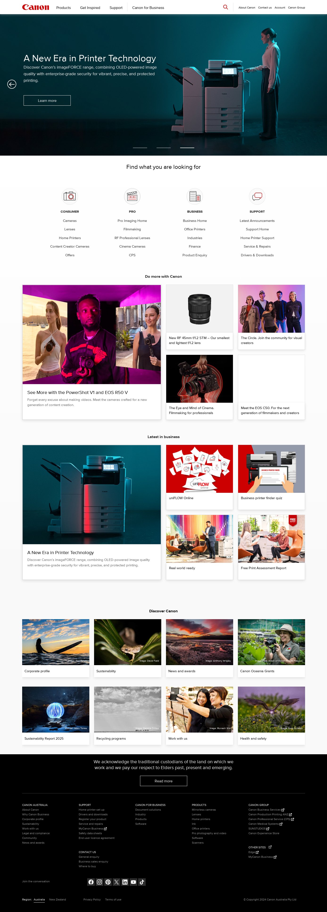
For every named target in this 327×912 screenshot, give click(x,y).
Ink (194, 824)
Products (63, 7)
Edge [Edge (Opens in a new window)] (253, 852)
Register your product (92, 819)
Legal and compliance (36, 833)
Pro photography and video (209, 833)
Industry (140, 814)
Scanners (198, 843)
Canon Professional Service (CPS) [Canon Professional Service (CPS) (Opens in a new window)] (271, 819)
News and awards (33, 843)
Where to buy (87, 866)
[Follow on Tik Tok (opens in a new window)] (142, 882)
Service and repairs (91, 824)
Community (29, 838)
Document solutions (148, 810)
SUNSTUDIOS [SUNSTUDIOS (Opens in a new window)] (258, 828)
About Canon (30, 810)
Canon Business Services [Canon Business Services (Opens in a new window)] (266, 810)
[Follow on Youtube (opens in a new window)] (133, 882)
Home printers (201, 819)
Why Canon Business (35, 814)
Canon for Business (148, 7)
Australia (39, 899)
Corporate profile (33, 819)
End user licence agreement (97, 838)
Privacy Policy (92, 899)
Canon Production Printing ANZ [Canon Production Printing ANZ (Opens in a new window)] (270, 814)
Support (116, 7)
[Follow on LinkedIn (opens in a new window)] (125, 882)
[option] (163, 85)
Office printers (201, 828)
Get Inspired (90, 7)
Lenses (196, 814)
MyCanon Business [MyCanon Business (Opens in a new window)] (93, 828)
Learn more (47, 100)
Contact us (265, 7)
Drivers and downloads (93, 814)
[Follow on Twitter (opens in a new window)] (116, 882)
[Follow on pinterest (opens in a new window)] (108, 882)
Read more (164, 781)
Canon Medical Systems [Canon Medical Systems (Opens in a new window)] (265, 824)
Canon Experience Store (263, 833)
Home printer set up (91, 810)
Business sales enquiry (93, 861)
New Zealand (57, 899)
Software (140, 824)
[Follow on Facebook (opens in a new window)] (91, 882)
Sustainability (30, 824)
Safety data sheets (90, 833)
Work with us (30, 828)
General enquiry (89, 857)
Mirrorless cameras (204, 810)
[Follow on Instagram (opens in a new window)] (99, 882)
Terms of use (113, 899)
